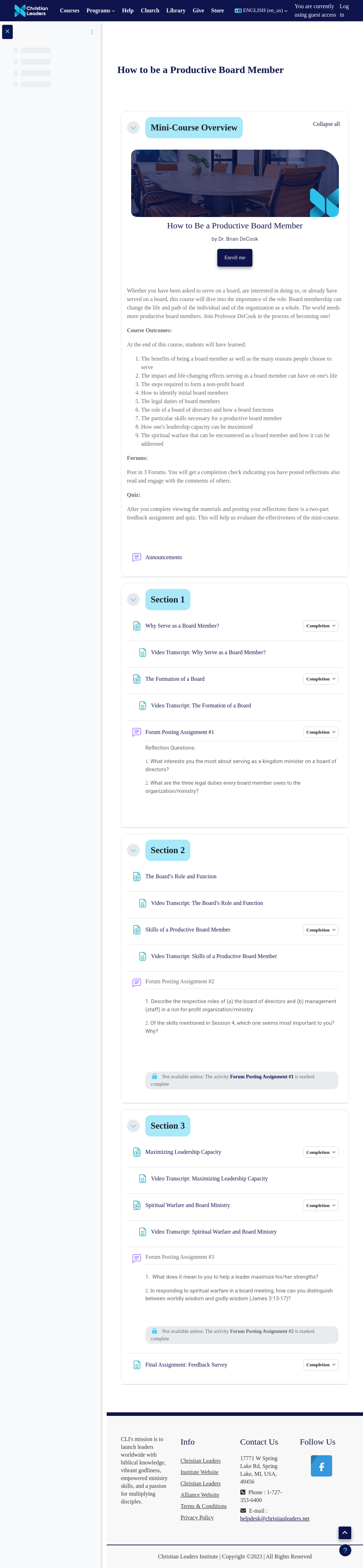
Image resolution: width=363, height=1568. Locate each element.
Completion (318, 625)
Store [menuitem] (217, 10)
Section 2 (168, 850)
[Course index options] (91, 32)
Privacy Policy (197, 1517)
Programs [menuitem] (98, 10)
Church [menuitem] (150, 10)
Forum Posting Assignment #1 (262, 1076)
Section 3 (168, 1125)
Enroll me (234, 257)
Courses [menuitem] (69, 10)
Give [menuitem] (198, 10)
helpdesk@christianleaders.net (275, 1519)
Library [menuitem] (175, 10)
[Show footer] (345, 1550)
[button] (261, 10)
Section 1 (168, 599)
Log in (344, 10)
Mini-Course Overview (194, 127)
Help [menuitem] (128, 10)
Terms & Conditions (203, 1506)
